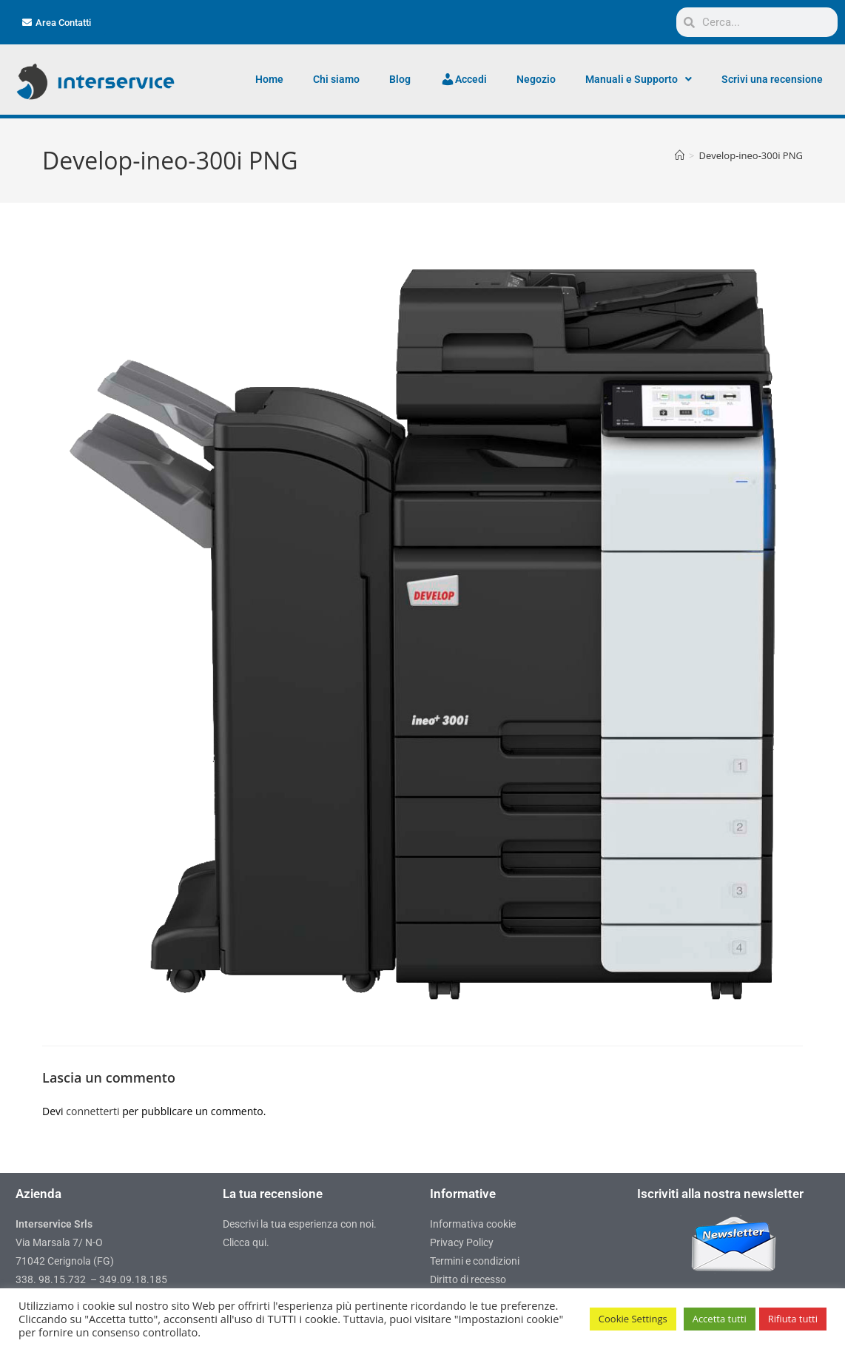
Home (269, 79)
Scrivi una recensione (772, 79)
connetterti (92, 1111)
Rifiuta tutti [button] (793, 1318)
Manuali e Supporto (638, 79)
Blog (400, 79)
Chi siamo (336, 79)
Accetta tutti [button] (720, 1318)
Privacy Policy (462, 1242)
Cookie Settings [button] (633, 1318)
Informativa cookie (473, 1224)
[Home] (679, 155)
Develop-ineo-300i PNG (751, 155)
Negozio (536, 79)
